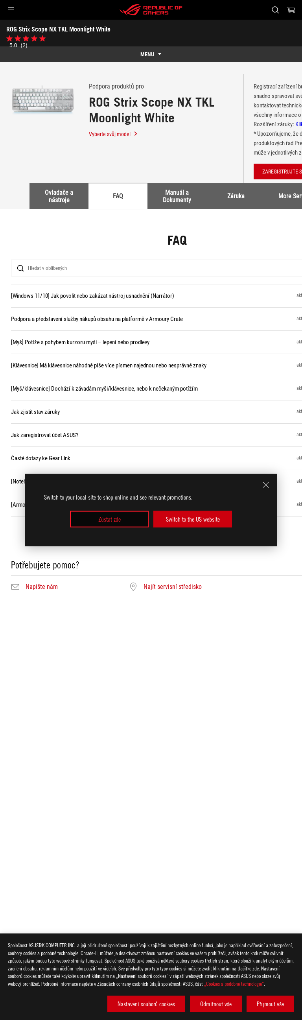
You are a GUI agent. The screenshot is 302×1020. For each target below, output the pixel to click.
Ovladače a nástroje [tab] (59, 196)
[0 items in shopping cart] (291, 10)
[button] (11, 10)
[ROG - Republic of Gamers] (151, 10)
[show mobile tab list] (151, 54)
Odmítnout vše (216, 1004)
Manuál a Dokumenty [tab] (177, 196)
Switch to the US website (193, 519)
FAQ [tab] (118, 196)
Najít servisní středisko (173, 586)
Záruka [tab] (236, 196)
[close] (266, 484)
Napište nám (42, 586)
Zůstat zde (109, 519)
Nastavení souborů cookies (146, 1004)
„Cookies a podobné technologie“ (234, 983)
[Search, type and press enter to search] (275, 10)
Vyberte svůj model (113, 134)
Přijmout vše (270, 1004)
